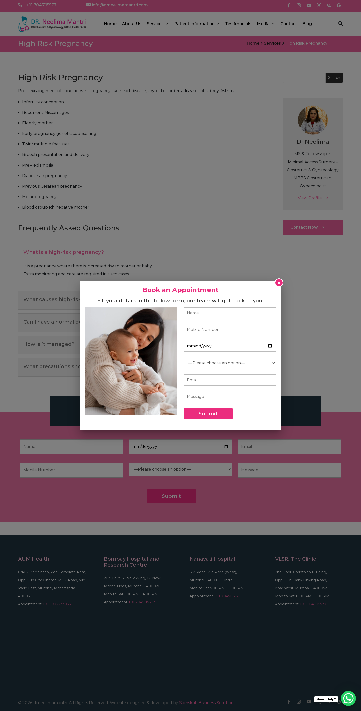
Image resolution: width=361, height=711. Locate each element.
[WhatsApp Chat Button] (348, 698)
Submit (208, 414)
